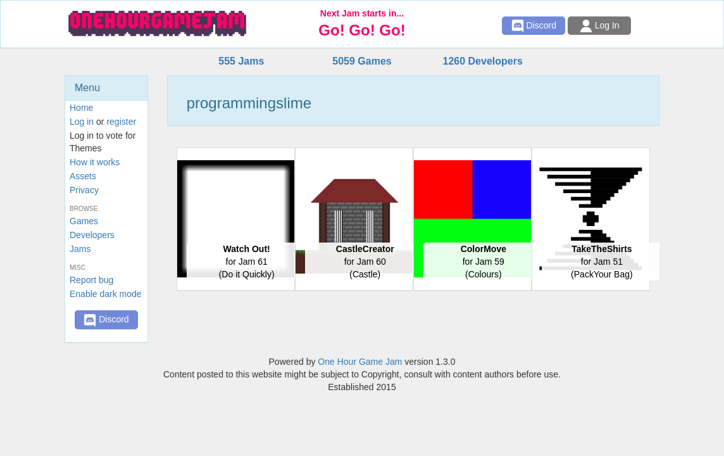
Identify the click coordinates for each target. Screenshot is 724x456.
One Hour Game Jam (360, 362)
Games (84, 221)
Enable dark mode (106, 294)
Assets (83, 176)
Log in (82, 122)
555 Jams (241, 61)
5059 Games (361, 61)
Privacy (84, 190)
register (121, 122)
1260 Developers (482, 61)
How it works (95, 162)
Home (81, 108)
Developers (92, 235)
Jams (80, 249)
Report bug (91, 280)
